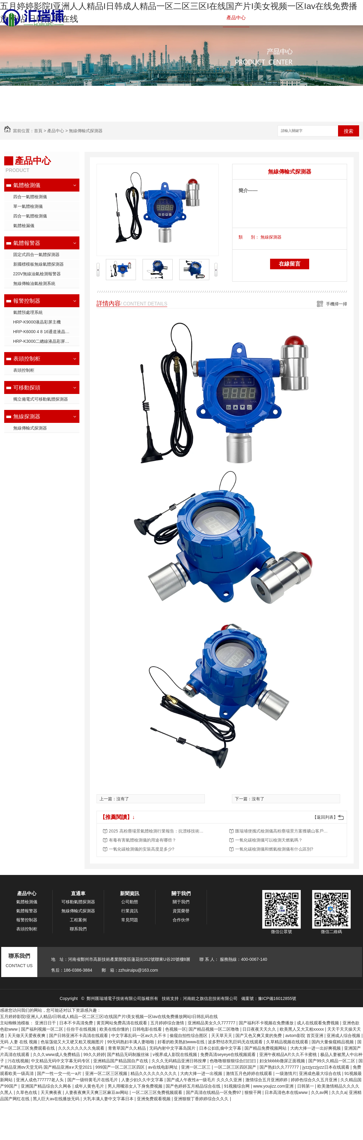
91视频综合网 (237, 1086)
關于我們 (315, 17)
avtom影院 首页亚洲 (305, 1035)
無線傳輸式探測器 (86, 130)
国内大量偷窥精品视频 (333, 1041)
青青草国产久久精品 (127, 1048)
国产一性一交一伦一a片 (60, 1073)
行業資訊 (129, 910)
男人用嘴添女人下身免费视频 (136, 1086)
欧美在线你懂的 (115, 1029)
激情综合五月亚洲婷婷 (267, 1079)
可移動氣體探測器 (78, 901)
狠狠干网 (254, 1092)
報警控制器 (207, 17)
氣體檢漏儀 (23, 225)
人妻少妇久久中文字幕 (143, 1079)
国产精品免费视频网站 (266, 1048)
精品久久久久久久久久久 (154, 1073)
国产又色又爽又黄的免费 (259, 1035)
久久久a (338, 1092)
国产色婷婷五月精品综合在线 (194, 1086)
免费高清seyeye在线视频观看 (228, 1054)
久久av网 (320, 1092)
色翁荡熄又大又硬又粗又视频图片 (73, 1041)
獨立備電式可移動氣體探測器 (40, 399)
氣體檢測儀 (145, 17)
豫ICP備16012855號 (277, 998)
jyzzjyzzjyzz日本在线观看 (326, 1067)
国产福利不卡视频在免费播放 (267, 1022)
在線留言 (289, 264)
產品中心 (236, 17)
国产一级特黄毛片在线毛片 (93, 1079)
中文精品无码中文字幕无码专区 (61, 1060)
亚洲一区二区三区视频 (106, 1073)
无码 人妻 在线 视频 (19, 1041)
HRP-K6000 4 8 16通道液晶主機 (43, 331)
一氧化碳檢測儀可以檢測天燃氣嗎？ (269, 840)
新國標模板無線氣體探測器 (38, 264)
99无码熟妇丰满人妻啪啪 (131, 1041)
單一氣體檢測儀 (28, 206)
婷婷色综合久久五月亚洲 (314, 1079)
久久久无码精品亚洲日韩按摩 (180, 1060)
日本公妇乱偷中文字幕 (220, 1048)
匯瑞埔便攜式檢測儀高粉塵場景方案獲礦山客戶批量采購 (283, 831)
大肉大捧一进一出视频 (201, 1073)
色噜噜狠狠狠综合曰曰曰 (233, 1060)
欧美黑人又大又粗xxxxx (302, 1029)
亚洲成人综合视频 (344, 1035)
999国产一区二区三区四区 (120, 1067)
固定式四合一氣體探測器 (36, 254)
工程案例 (262, 17)
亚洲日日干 (46, 1022)
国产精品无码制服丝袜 (128, 1054)
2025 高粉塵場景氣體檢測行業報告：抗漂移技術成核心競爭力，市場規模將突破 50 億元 (157, 831)
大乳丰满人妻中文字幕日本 (109, 1098)
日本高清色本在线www (287, 1092)
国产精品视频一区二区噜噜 (214, 1029)
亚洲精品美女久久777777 (212, 1022)
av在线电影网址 (163, 1067)
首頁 (38, 130)
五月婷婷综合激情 (167, 1022)
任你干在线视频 (81, 1029)
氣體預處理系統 (28, 312)
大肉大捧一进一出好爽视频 (316, 1048)
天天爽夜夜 (52, 1092)
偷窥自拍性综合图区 (189, 1035)
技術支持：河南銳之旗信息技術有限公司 (200, 998)
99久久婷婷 (94, 1054)
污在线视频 (18, 1060)
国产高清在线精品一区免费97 (214, 1092)
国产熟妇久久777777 (280, 1067)
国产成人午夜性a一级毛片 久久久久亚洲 (205, 1079)
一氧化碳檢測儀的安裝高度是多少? (141, 849)
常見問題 (129, 919)
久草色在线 (27, 1092)
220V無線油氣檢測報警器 (37, 273)
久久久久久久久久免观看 (82, 1048)
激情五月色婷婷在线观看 (249, 1073)
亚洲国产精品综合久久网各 (46, 1086)
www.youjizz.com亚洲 (274, 1086)
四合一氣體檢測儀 (30, 196)
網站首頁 (115, 17)
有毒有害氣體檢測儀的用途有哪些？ (142, 840)
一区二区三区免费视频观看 (157, 1092)
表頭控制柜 (26, 359)
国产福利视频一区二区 (42, 1029)
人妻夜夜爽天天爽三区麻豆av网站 (97, 1092)
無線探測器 (26, 417)
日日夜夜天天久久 (259, 1029)
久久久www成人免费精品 (57, 1054)
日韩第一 (306, 1086)
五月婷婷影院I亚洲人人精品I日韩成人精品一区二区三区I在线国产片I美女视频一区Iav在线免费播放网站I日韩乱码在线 (109, 1016)
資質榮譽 (181, 910)
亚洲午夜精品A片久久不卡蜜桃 (288, 1054)
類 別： (248, 237)
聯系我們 (342, 17)
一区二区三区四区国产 (235, 1067)
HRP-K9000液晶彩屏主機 (37, 322)
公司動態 (129, 901)
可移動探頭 (26, 388)
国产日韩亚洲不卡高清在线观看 (79, 1035)
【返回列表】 (325, 817)
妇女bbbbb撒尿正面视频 (283, 1060)
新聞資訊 (289, 17)
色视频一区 (175, 1029)
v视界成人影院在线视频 (175, 1054)
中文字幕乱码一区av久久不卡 (139, 1035)
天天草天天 (222, 1035)
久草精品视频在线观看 (287, 1041)
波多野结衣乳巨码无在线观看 (236, 1041)
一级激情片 (286, 1073)
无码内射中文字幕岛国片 (173, 1048)
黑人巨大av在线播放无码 (57, 1098)
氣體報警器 (176, 17)
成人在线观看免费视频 (318, 1022)
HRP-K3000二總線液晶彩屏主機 (43, 341)
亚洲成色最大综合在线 (320, 1073)
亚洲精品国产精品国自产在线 (121, 1060)
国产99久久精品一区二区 (332, 1060)
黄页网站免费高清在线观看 (122, 1022)
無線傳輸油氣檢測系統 (34, 283)
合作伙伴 (181, 919)
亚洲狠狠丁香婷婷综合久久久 (202, 1098)
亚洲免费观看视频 (154, 1098)
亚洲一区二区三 (196, 1067)
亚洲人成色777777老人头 (40, 1079)
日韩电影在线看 (147, 1029)
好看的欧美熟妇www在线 (182, 1041)
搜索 (348, 131)
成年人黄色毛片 (90, 1086)
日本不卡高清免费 (76, 1022)
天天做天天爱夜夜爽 (27, 1035)
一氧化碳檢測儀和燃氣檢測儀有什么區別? (274, 849)
